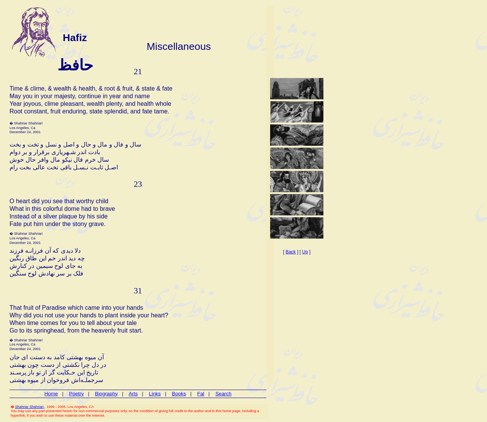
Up (305, 252)
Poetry (76, 394)
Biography (106, 394)
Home (51, 394)
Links (155, 394)
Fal (200, 394)
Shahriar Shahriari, (30, 407)
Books (179, 394)
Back (291, 252)
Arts (133, 394)
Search (223, 394)
